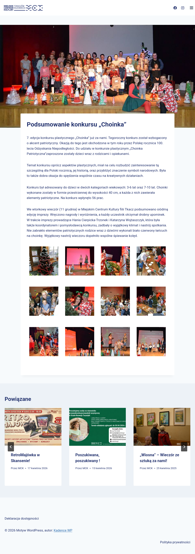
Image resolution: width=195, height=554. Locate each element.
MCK (21, 468)
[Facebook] (175, 7)
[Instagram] (182, 7)
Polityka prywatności (175, 542)
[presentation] (33, 427)
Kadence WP (63, 530)
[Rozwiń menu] (191, 8)
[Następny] (184, 446)
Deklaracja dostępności (22, 518)
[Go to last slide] (11, 446)
